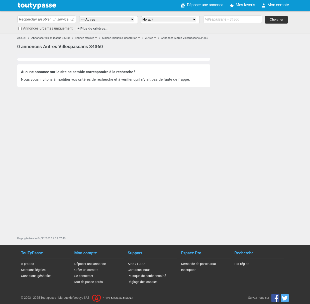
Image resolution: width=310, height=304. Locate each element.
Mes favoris (245, 5)
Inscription (188, 270)
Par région (242, 264)
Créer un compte (86, 270)
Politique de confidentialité (147, 276)
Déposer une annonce (205, 5)
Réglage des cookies (143, 282)
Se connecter (83, 276)
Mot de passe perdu (88, 282)
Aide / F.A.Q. (137, 264)
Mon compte (278, 5)
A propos (27, 264)
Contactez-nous (139, 270)
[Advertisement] (252, 146)
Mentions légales (33, 270)
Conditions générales (36, 276)
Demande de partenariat (198, 264)
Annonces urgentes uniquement (48, 28)
